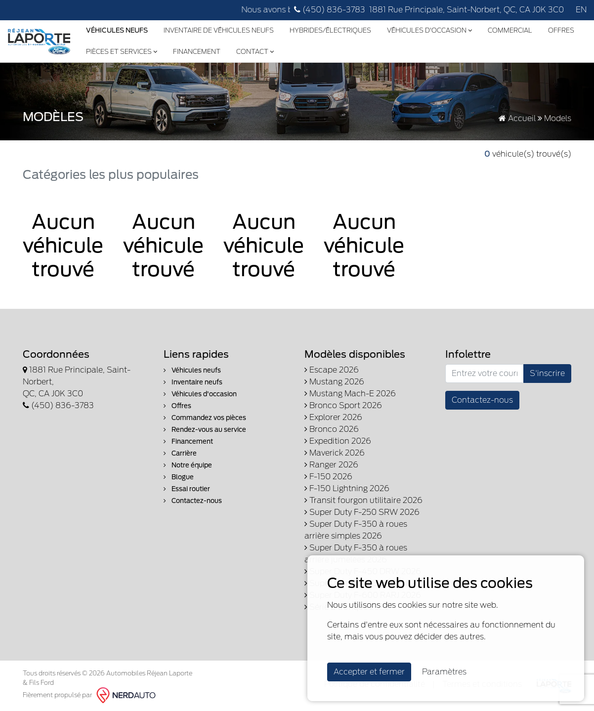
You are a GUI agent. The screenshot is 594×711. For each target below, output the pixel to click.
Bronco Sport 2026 (343, 405)
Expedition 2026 (337, 441)
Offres (561, 30)
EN (581, 9)
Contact (255, 51)
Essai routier (187, 489)
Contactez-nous (193, 500)
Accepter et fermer (369, 671)
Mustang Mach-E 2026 (350, 393)
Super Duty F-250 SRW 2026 (362, 512)
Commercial (510, 30)
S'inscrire (547, 373)
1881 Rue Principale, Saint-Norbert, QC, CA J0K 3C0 (466, 9)
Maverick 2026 (334, 453)
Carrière (180, 453)
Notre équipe (188, 465)
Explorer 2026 (333, 417)
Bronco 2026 (331, 429)
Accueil (517, 118)
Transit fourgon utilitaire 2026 (363, 500)
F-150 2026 (328, 476)
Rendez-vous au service (205, 429)
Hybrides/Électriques (330, 30)
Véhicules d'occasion (429, 30)
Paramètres (444, 671)
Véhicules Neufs (117, 30)
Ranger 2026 (331, 464)
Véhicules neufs (192, 370)
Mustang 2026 (334, 381)
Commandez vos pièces (205, 417)
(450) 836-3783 (329, 9)
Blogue (179, 477)
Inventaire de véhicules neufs (219, 30)
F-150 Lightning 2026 (346, 488)
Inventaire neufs (193, 382)
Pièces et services (121, 51)
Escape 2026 (331, 370)
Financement (196, 51)
